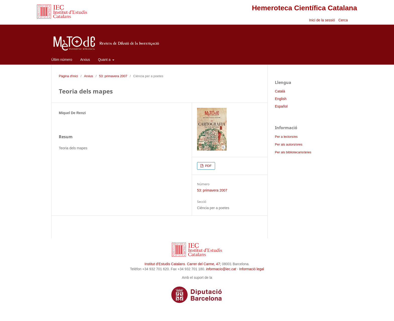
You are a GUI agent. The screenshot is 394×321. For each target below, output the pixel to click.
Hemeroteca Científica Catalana (304, 8)
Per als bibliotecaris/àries (293, 152)
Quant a (105, 60)
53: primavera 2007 (113, 76)
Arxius (85, 60)
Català (280, 91)
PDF (208, 166)
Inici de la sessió (322, 20)
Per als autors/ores (288, 144)
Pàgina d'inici (68, 76)
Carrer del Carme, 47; (204, 264)
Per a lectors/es (286, 137)
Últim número (61, 60)
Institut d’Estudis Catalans (164, 264)
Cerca (343, 20)
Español (281, 106)
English (280, 99)
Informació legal (251, 269)
